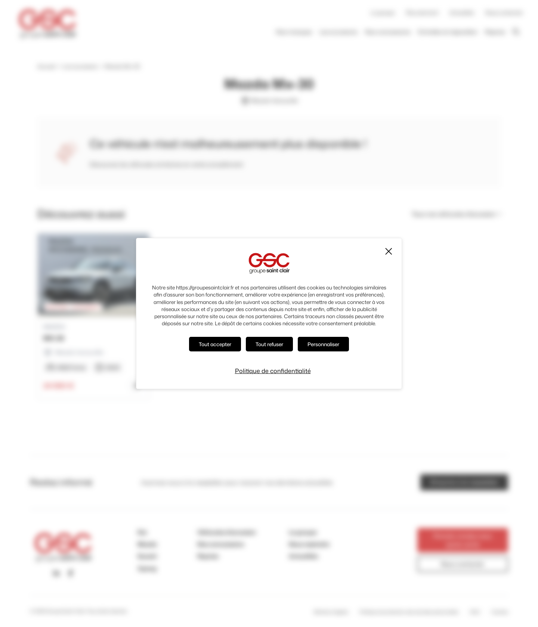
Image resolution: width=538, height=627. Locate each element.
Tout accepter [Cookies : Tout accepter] (215, 344)
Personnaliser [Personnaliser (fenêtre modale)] (323, 344)
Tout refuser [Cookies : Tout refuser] (269, 344)
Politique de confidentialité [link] (273, 371)
